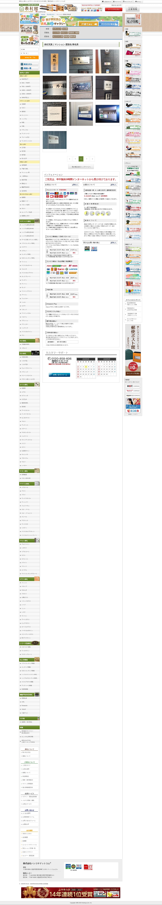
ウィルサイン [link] (25, 650)
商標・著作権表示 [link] (28, 780)
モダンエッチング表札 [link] (28, 258)
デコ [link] (23, 335)
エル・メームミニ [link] (27, 513)
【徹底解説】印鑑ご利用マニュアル (132, 314)
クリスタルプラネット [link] (28, 531)
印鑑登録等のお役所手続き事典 (132, 309)
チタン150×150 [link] (26, 478)
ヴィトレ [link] (24, 616)
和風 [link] (23, 122)
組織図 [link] (24, 841)
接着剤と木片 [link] (25, 216)
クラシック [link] (25, 372)
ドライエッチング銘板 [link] (28, 663)
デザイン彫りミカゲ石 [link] (28, 379)
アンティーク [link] (25, 133)
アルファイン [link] (25, 544)
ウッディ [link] (24, 280)
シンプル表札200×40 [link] (28, 236)
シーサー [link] (24, 465)
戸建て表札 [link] (25, 168)
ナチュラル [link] (25, 130)
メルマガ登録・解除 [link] (28, 800)
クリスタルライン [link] (27, 331)
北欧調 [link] (24, 104)
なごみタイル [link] (25, 417)
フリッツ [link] (24, 566)
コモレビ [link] (24, 348)
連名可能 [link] (24, 180)
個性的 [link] (24, 111)
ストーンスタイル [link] (27, 375)
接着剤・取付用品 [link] (27, 722)
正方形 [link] (24, 147)
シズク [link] (24, 612)
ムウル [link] (24, 392)
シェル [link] (24, 302)
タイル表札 (24, 385)
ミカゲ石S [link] (25, 364)
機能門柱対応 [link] (25, 187)
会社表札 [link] (24, 191)
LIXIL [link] (23, 702)
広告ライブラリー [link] (28, 852)
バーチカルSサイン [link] (27, 630)
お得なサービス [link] (27, 804)
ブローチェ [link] (25, 458)
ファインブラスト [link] (27, 291)
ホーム (139, 1)
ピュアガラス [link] (25, 623)
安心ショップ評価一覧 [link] (29, 848)
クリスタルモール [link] (27, 265)
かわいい (64, 33)
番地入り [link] (24, 183)
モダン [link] (24, 108)
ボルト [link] (24, 208)
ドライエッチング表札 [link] (28, 243)
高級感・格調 (74, 33)
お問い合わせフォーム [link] (29, 820)
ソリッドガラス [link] (26, 601)
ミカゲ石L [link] (24, 361)
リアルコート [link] (25, 551)
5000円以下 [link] (25, 79)
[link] (29, 221)
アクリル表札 (24, 484)
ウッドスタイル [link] (26, 498)
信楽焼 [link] (24, 388)
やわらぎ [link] (24, 590)
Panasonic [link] (24, 705)
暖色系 (72, 36)
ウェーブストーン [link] (27, 368)
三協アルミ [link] (25, 713)
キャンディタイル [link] (27, 439)
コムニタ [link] (24, 269)
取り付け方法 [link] (26, 752)
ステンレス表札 (25, 221)
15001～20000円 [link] (26, 94)
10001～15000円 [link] (26, 90)
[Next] (86, 159)
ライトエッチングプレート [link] (29, 573)
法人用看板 (24, 660)
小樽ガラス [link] (25, 597)
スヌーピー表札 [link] (26, 647)
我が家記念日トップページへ (81, 166)
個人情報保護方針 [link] (28, 787)
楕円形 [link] (24, 155)
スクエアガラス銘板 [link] (27, 682)
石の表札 (23, 353)
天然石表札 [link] (25, 357)
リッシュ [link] (24, 261)
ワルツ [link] (24, 462)
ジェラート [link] (25, 436)
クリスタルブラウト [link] (27, 272)
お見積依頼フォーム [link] (28, 817)
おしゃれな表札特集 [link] (27, 736)
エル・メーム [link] (25, 509)
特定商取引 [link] (26, 776)
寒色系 (66, 36)
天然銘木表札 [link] (25, 344)
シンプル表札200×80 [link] (28, 228)
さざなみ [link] (24, 399)
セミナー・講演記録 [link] (28, 855)
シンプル (56, 33)
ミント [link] (24, 608)
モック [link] (24, 287)
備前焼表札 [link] (25, 403)
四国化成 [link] (24, 698)
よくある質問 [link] (26, 813)
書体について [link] (26, 756)
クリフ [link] (24, 443)
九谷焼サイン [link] (25, 451)
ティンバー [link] (25, 502)
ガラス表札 (24, 579)
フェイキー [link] (25, 298)
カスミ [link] (24, 447)
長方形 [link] (24, 151)
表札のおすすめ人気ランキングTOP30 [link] (28, 741)
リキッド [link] (24, 309)
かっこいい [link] (25, 115)
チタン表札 (24, 471)
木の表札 (23, 341)
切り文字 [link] (24, 158)
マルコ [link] (24, 421)
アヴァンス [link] (25, 520)
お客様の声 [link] (26, 824)
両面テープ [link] (25, 201)
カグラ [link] (24, 306)
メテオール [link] (25, 487)
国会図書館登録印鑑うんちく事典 (132, 303)
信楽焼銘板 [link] (25, 689)
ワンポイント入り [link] (27, 141)
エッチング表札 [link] (26, 254)
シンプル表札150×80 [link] (28, 232)
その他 (65, 29)
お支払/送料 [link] (26, 769)
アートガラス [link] (25, 619)
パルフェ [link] (24, 317)
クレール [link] (24, 516)
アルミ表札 (24, 541)
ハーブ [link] (24, 605)
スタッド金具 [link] (25, 205)
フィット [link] (24, 583)
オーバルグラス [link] (26, 627)
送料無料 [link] (24, 165)
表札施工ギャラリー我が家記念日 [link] (27, 732)
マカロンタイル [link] (26, 432)
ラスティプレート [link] (27, 654)
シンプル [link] (24, 119)
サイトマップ (128, 1)
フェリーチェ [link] (25, 506)
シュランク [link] (25, 328)
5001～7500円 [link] (26, 83)
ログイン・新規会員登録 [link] (30, 796)
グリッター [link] (25, 324)
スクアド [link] (24, 247)
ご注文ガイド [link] (26, 765)
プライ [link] (24, 494)
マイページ (118, 1)
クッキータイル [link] (26, 414)
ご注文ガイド (107, 1)
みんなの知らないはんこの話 (132, 319)
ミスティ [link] (24, 528)
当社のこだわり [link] (27, 833)
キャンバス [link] (25, 454)
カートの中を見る (114, 9)
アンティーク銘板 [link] (27, 685)
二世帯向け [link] (25, 176)
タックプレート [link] (26, 276)
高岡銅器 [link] (24, 474)
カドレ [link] (24, 555)
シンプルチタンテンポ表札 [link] (29, 678)
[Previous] (75, 159)
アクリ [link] (24, 491)
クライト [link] (24, 562)
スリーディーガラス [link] (27, 634)
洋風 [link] (23, 126)
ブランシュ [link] (25, 320)
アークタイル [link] (25, 410)
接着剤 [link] (24, 197)
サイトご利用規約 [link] (28, 783)
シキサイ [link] (24, 548)
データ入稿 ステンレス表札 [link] (29, 239)
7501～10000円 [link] (26, 86)
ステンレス (57, 29)
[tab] (89, 24)
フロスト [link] (24, 593)
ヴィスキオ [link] (25, 524)
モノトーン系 (58, 36)
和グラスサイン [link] (26, 638)
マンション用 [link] (25, 172)
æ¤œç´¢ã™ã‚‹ (29, 57)
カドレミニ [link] (25, 559)
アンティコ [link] (25, 425)
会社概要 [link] (25, 837)
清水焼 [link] (24, 406)
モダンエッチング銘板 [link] (28, 670)
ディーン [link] (24, 284)
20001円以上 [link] (25, 97)
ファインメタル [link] (26, 313)
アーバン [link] (24, 295)
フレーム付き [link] (25, 137)
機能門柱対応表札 (26, 695)
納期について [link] (26, 772)
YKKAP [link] (24, 709)
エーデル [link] (24, 570)
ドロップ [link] (24, 586)
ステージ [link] (24, 428)
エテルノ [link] (24, 250)
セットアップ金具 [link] (27, 212)
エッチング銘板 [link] (26, 667)
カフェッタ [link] (25, 395)
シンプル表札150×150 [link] (28, 225)
